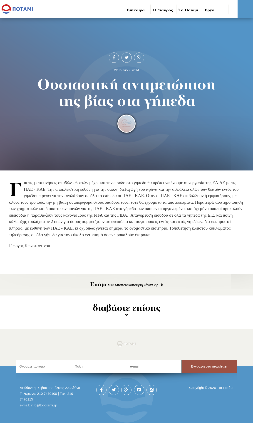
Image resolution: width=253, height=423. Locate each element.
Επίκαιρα (136, 10)
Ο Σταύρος (163, 10)
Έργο (209, 10)
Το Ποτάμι (188, 10)
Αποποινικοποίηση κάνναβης (124, 285)
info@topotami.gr (44, 405)
